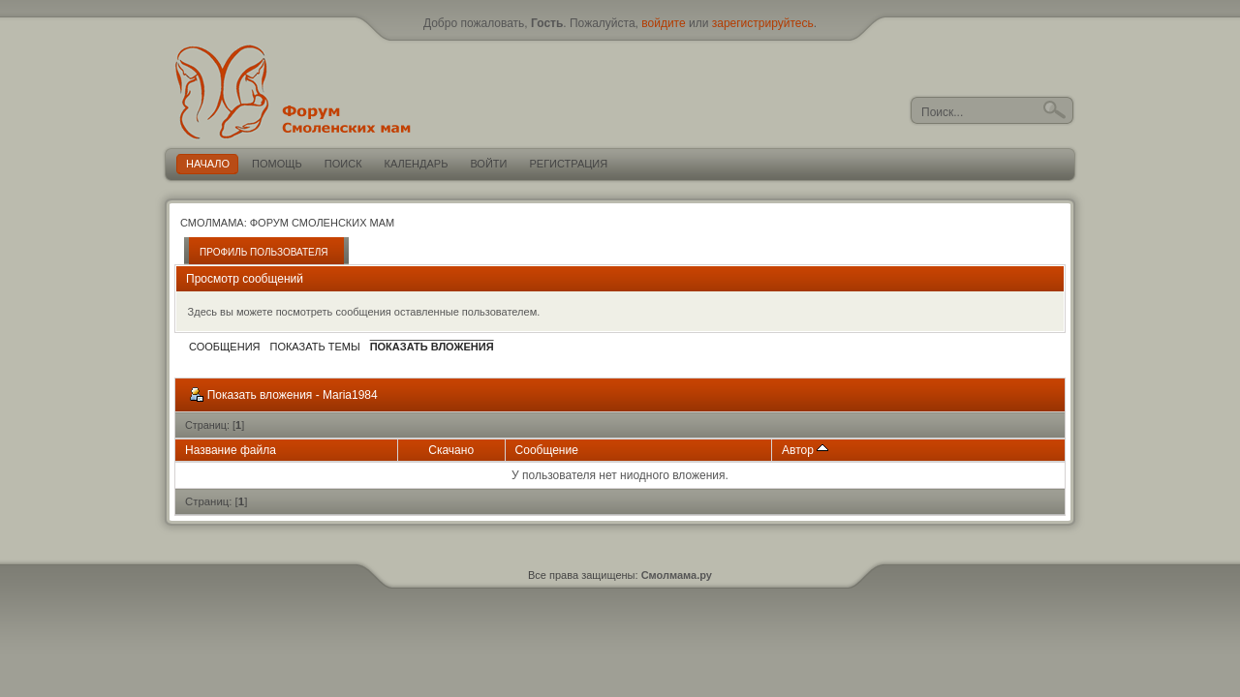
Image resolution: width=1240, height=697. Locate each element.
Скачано (451, 450)
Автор (805, 450)
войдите (663, 23)
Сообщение (546, 450)
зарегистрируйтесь (763, 23)
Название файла (230, 450)
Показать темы (314, 346)
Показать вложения (432, 346)
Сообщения (224, 346)
